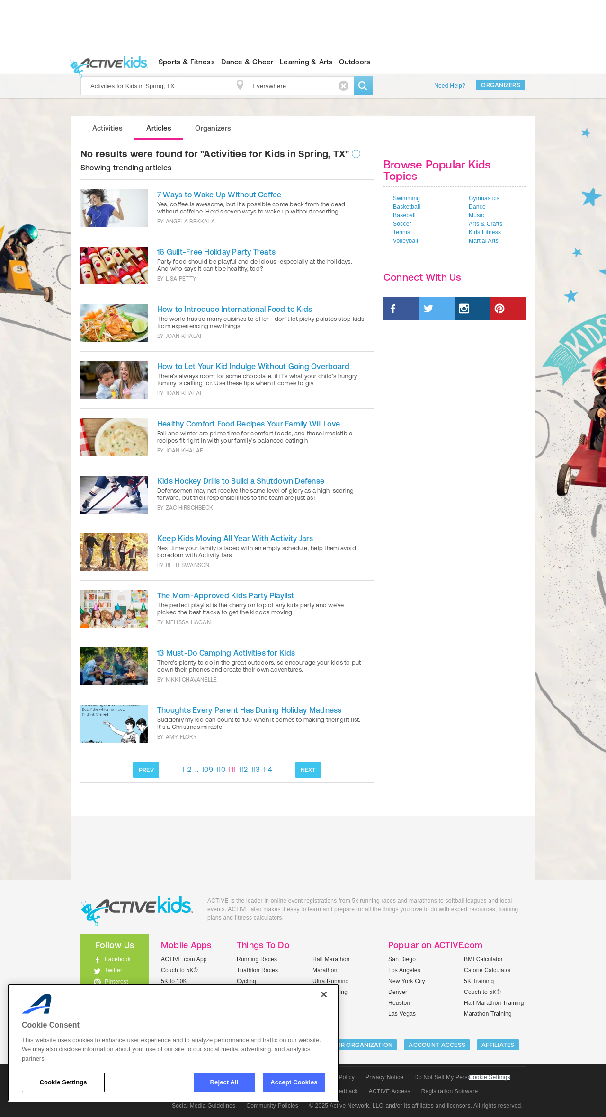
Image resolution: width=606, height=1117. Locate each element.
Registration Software (449, 1091)
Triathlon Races (257, 970)
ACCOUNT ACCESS (437, 1044)
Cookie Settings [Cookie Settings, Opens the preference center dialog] (63, 1082)
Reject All (224, 1082)
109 (207, 769)
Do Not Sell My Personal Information (462, 1077)
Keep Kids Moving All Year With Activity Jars (235, 538)
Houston (399, 1003)
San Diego (402, 959)
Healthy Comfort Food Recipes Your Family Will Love (248, 423)
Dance (477, 207)
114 (268, 769)
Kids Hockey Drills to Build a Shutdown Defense (240, 481)
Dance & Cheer (247, 62)
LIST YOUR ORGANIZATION (353, 1044)
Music (476, 215)
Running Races (257, 959)
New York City (406, 981)
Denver (397, 992)
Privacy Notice (384, 1077)
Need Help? (449, 85)
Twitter (113, 970)
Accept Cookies (293, 1082)
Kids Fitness (485, 232)
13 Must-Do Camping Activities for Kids (226, 652)
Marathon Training (488, 1014)
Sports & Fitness (187, 62)
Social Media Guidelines (203, 1105)
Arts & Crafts (485, 224)
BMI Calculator (483, 959)
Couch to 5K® (179, 970)
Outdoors (354, 62)
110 (220, 769)
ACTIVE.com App (184, 959)
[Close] (323, 994)
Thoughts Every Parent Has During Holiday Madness (249, 710)
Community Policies (272, 1105)
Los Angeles (404, 970)
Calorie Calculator (487, 970)
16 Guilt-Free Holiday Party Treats (216, 252)
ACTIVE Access (389, 1091)
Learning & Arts (306, 62)
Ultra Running (330, 981)
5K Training (479, 981)
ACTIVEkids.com (106, 62)
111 (232, 769)
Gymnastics (484, 198)
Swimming (406, 198)
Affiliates (498, 1044)
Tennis (401, 232)
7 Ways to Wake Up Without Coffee (219, 194)
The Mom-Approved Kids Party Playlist (225, 595)
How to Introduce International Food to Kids (234, 309)
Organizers (500, 85)
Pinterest (116, 981)
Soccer (402, 224)
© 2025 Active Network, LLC (346, 1105)
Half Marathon (331, 959)
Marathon (325, 970)
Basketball (406, 207)
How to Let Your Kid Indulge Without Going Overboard (253, 366)
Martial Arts (484, 241)
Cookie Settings (489, 1077)
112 (243, 769)
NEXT (308, 769)
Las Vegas (402, 1014)
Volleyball (405, 241)
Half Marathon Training (494, 1003)
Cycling (246, 981)
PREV (146, 769)
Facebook (118, 959)
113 (255, 769)
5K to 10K (174, 981)
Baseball (404, 215)
